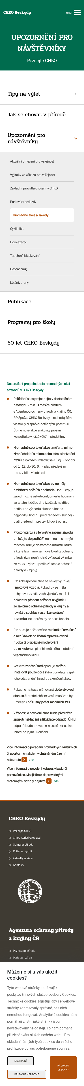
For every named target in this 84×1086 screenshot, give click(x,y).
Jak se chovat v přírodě (37, 114)
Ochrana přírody (23, 844)
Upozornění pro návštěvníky (26, 138)
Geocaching (18, 269)
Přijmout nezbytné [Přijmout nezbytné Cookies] (26, 1074)
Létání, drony (19, 282)
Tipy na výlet (24, 94)
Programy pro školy (31, 322)
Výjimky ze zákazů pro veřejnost (32, 175)
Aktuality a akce (22, 858)
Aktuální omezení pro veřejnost (32, 161)
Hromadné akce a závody (30, 215)
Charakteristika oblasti (27, 837)
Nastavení (20, 1060)
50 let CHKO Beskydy (34, 343)
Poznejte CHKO (22, 831)
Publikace (19, 301)
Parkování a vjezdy (23, 202)
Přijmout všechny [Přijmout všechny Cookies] (63, 1067)
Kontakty (18, 865)
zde (31, 760)
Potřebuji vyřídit (22, 851)
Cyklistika (17, 228)
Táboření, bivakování (24, 255)
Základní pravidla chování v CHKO (34, 188)
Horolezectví (18, 242)
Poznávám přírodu (24, 950)
